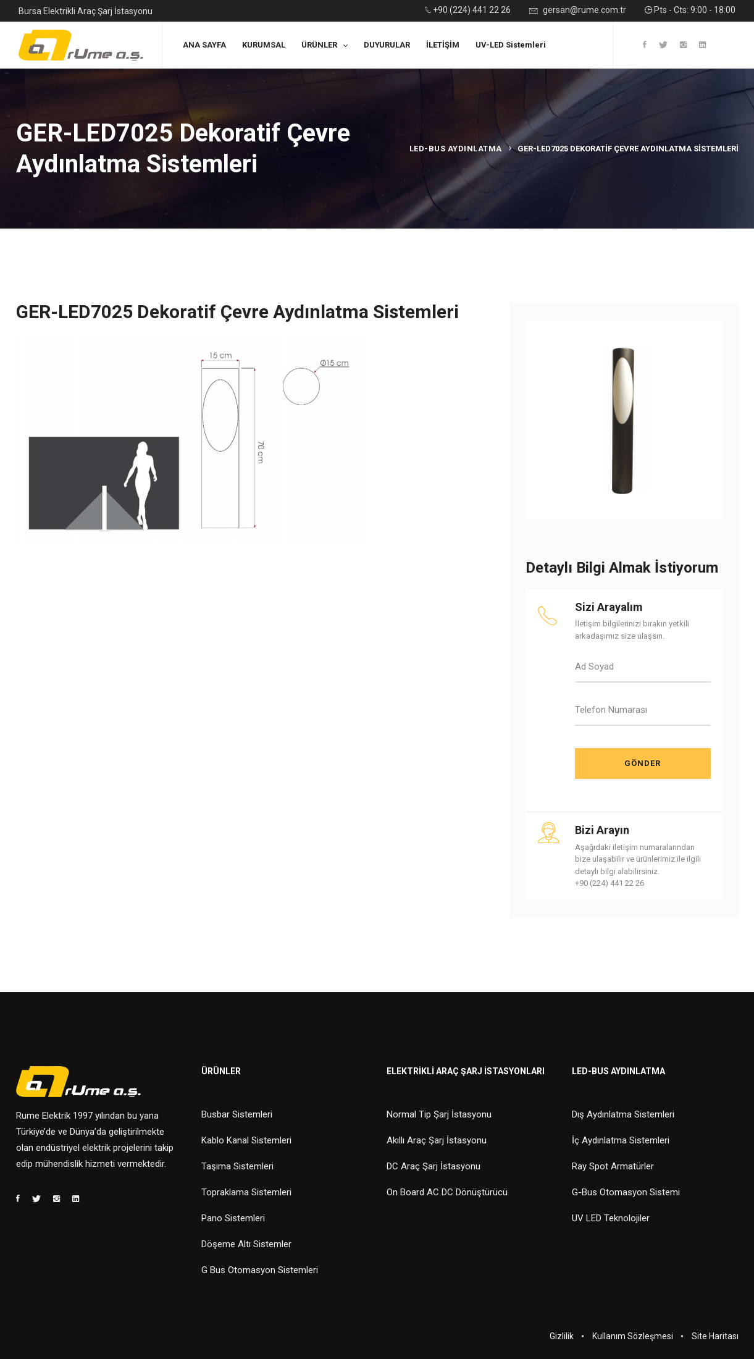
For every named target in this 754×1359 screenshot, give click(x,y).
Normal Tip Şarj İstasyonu (439, 1114)
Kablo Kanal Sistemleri (246, 1140)
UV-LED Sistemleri (510, 44)
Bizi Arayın (602, 829)
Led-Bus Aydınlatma (455, 148)
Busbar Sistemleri (236, 1114)
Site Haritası (715, 1336)
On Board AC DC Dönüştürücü (447, 1192)
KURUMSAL (263, 44)
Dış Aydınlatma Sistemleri (623, 1114)
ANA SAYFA (204, 44)
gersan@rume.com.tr (577, 11)
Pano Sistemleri (233, 1218)
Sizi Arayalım (609, 606)
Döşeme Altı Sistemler (246, 1244)
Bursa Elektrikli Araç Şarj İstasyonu (86, 11)
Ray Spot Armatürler (613, 1166)
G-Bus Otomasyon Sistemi (626, 1192)
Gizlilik (562, 1336)
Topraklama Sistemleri (246, 1192)
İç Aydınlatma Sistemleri (620, 1140)
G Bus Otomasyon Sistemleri (259, 1270)
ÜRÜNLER (319, 44)
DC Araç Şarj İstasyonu (433, 1166)
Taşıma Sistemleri (237, 1166)
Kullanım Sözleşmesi (632, 1336)
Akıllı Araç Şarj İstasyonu (437, 1140)
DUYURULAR (387, 44)
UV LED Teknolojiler (611, 1218)
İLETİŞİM (442, 44)
